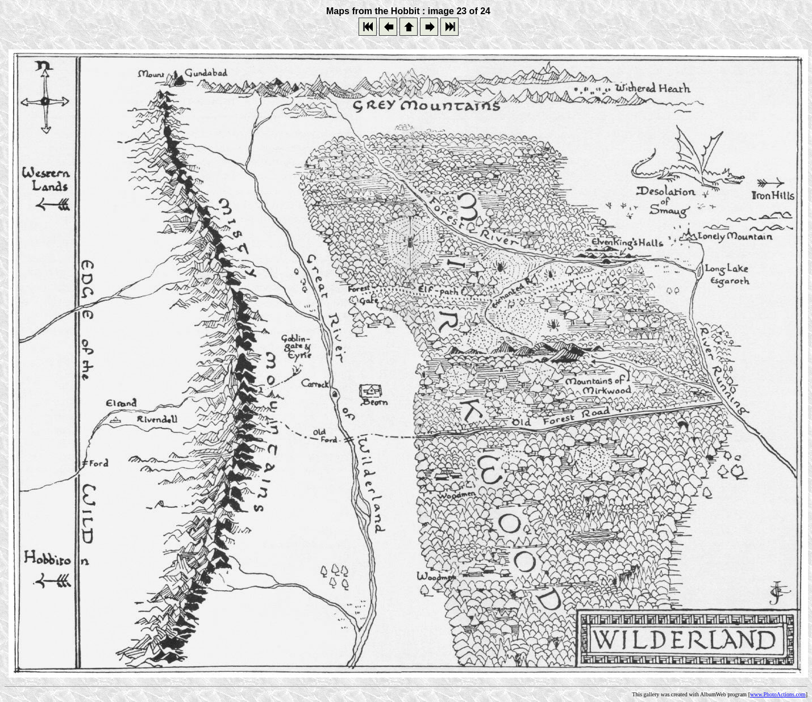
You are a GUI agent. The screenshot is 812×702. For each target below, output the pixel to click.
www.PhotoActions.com (778, 694)
